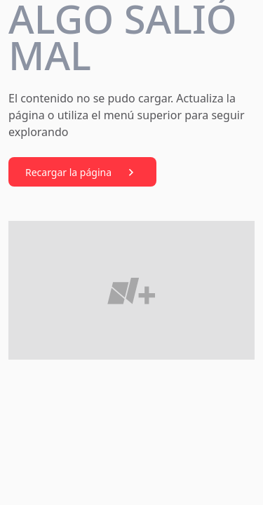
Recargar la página (82, 172)
